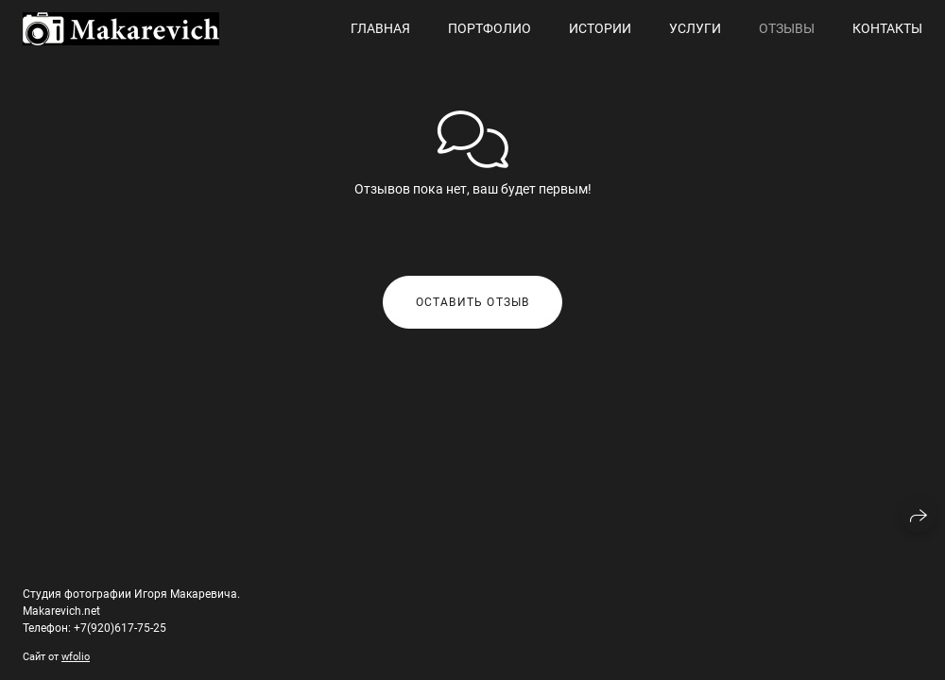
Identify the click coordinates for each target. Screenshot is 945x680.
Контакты (887, 28)
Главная (380, 28)
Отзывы (787, 28)
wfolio (75, 657)
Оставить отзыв (473, 302)
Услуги (695, 28)
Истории (600, 28)
